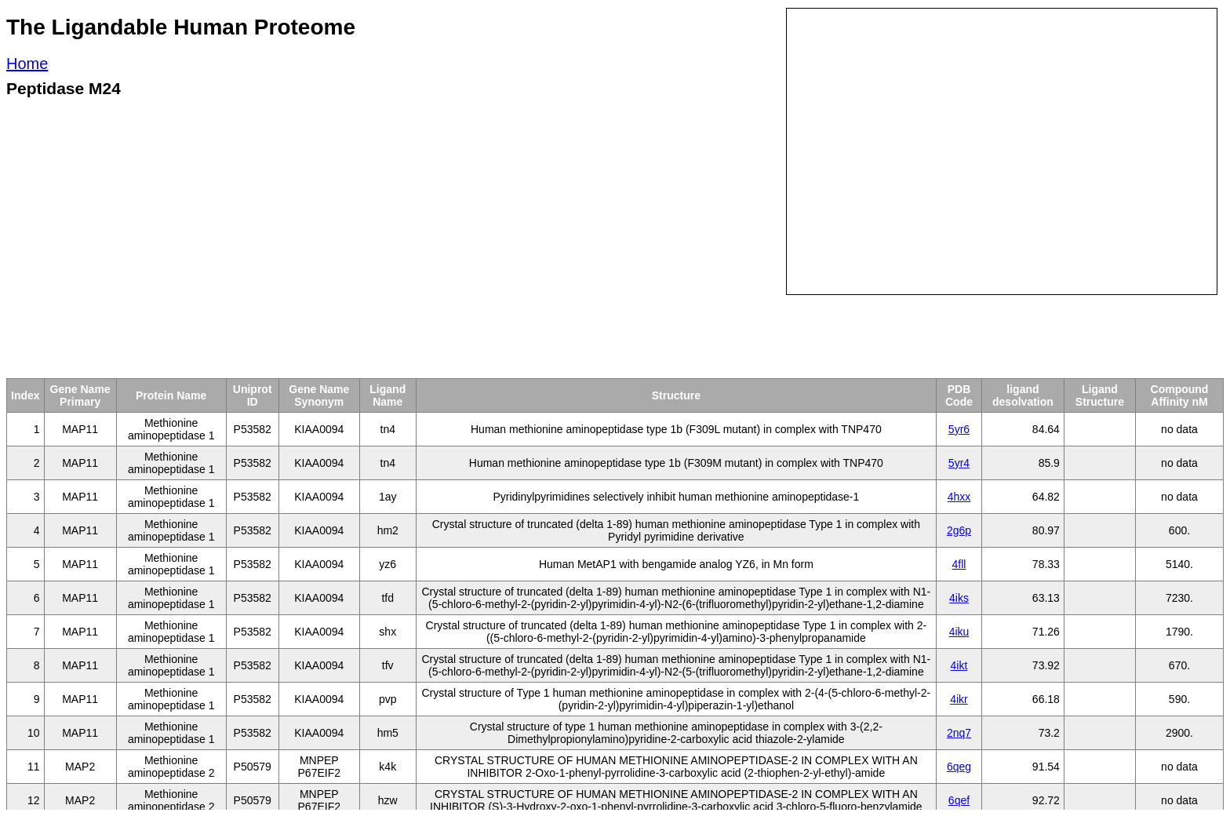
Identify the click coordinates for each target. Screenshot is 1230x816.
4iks (959, 598)
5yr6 (959, 429)
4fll (959, 564)
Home (27, 63)
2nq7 (959, 733)
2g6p (959, 530)
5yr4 (959, 463)
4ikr (959, 699)
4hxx (959, 496)
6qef (959, 800)
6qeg (959, 766)
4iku (959, 631)
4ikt (959, 665)
